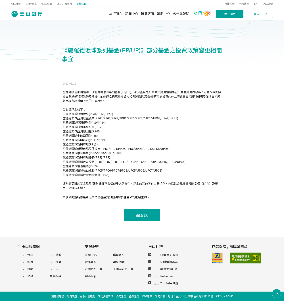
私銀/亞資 (46, 3)
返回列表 (142, 215)
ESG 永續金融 (64, 3)
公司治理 (121, 296)
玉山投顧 (27, 269)
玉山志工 (55, 269)
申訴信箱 (91, 276)
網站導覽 (268, 3)
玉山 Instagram (161, 276)
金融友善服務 (87, 296)
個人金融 (16, 3)
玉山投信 (55, 262)
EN (256, 3)
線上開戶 (230, 14)
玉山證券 (55, 255)
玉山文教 (27, 276)
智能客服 (229, 3)
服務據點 (244, 3)
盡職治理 (134, 296)
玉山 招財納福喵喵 (163, 262)
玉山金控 (27, 255)
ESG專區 (147, 296)
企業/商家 (31, 3)
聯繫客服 (147, 13)
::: (8, 3)
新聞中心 (131, 13)
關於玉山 (81, 3)
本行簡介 (115, 13)
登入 (256, 14)
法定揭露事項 (105, 296)
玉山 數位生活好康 (163, 269)
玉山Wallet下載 (123, 269)
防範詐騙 (160, 296)
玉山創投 (27, 262)
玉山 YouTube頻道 (163, 283)
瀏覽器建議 (57, 296)
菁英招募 (55, 276)
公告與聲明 (181, 13)
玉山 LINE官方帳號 (163, 255)
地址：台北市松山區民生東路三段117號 (190, 296)
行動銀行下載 (93, 269)
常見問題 (119, 262)
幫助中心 (163, 13)
